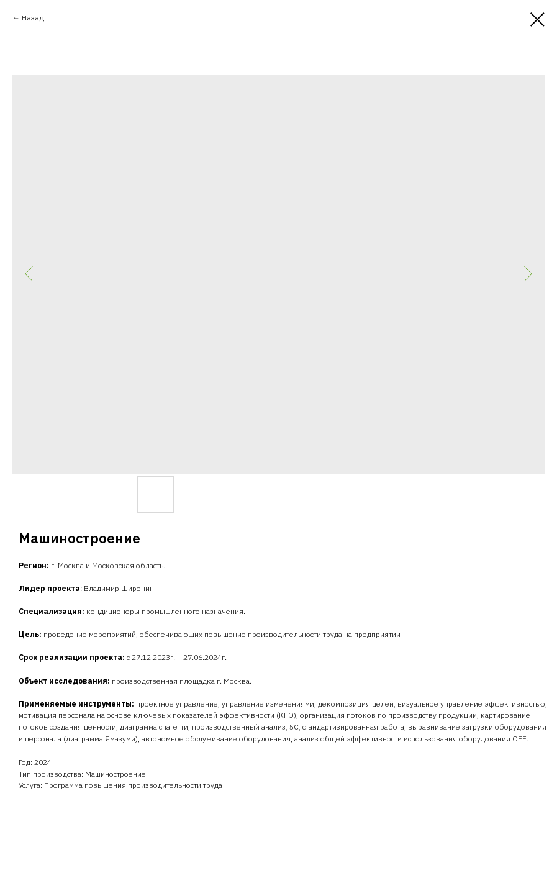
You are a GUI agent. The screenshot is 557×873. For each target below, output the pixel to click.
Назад (33, 17)
